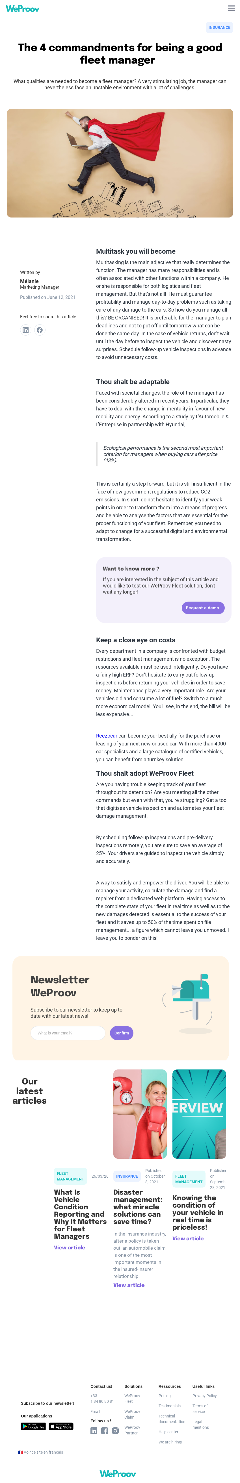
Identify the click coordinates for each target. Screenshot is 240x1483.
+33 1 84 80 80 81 (102, 1398)
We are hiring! (170, 1442)
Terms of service (200, 1409)
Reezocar (106, 736)
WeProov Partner (132, 1430)
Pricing (165, 1395)
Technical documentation (171, 1419)
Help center (168, 1432)
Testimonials (170, 1406)
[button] (231, 8)
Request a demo (202, 612)
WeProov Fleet (132, 1398)
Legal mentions (201, 1424)
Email (95, 1411)
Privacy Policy (205, 1395)
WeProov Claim (132, 1414)
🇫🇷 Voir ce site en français (40, 1452)
